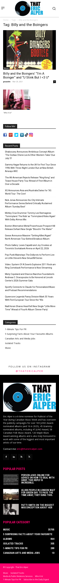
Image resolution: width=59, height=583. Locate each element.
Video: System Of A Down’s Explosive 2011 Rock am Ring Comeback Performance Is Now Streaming (30, 266)
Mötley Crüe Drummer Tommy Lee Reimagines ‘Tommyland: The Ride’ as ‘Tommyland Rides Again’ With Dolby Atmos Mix (30, 216)
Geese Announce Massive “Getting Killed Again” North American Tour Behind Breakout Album (28, 237)
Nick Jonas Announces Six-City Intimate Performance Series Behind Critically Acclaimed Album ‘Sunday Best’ (28, 203)
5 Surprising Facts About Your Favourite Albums (29, 333)
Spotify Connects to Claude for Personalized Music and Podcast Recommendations (30, 289)
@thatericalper (29, 370)
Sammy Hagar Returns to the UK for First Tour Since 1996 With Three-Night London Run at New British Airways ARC (30, 167)
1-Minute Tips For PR (15, 329)
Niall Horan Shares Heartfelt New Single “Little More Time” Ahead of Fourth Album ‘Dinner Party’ (30, 308)
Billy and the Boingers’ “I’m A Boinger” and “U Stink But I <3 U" (26, 75)
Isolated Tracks (12, 343)
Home (6, 20)
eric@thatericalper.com (29, 449)
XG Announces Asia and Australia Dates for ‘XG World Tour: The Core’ (28, 192)
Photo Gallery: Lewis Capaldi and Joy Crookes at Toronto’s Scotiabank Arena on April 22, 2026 (28, 247)
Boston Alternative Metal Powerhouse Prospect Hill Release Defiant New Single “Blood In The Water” (30, 227)
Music (6, 68)
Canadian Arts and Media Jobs (20, 338)
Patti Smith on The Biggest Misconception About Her (37, 506)
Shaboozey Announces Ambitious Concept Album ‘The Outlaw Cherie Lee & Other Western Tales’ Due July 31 (30, 155)
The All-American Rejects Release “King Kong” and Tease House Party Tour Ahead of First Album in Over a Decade (29, 180)
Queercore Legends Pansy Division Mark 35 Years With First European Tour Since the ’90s (29, 298)
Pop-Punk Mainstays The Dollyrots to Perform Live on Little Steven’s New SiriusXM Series (29, 256)
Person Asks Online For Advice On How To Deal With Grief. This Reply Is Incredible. (37, 479)
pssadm (6, 81)
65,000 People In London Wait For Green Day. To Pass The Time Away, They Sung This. (38, 493)
